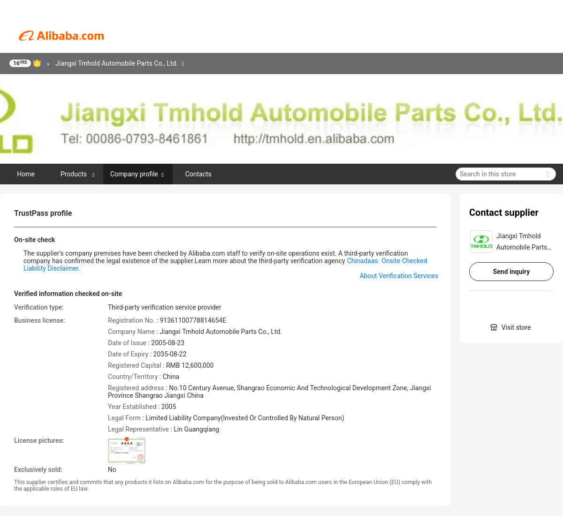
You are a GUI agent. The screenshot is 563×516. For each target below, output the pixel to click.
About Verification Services (398, 276)
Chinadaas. (363, 261)
